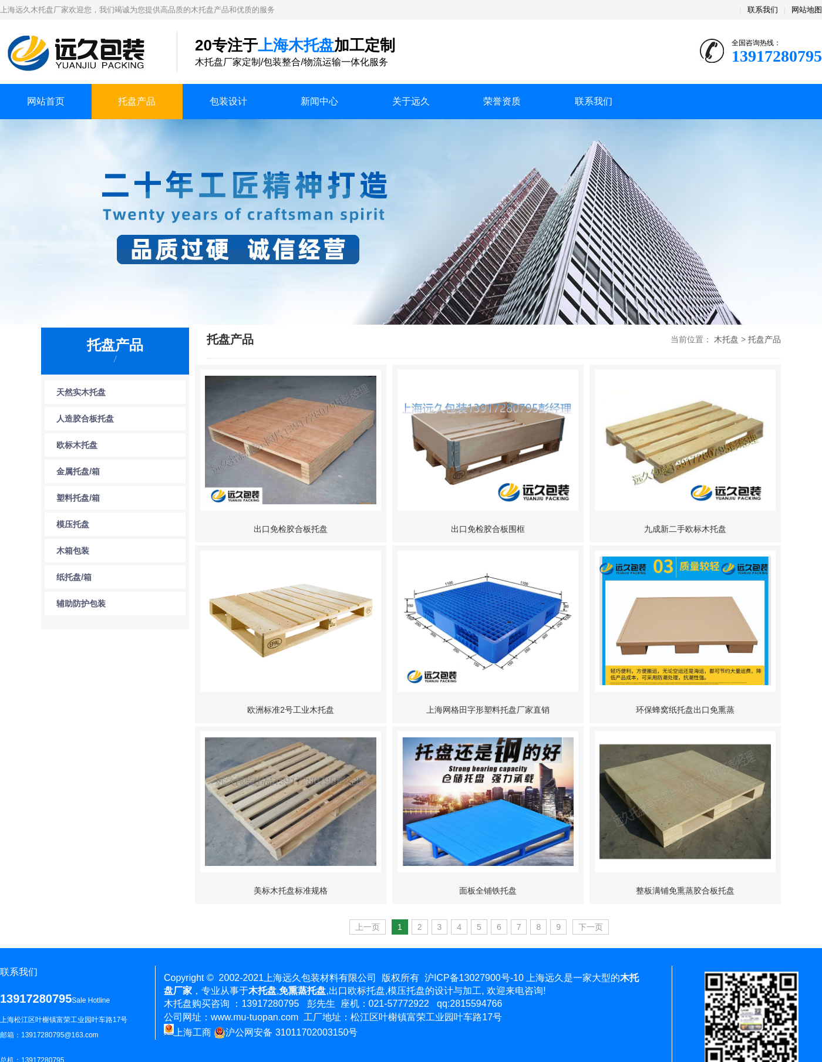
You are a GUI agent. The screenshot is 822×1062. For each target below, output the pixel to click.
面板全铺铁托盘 (488, 890)
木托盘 (726, 339)
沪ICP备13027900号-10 (474, 978)
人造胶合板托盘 (85, 418)
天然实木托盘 (81, 392)
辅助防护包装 (81, 603)
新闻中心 (319, 101)
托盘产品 (137, 101)
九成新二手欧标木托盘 (685, 529)
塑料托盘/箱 (78, 498)
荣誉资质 (502, 101)
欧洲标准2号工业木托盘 (290, 709)
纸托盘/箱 (74, 577)
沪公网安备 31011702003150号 (286, 1033)
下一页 (590, 927)
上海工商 (187, 1032)
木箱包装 (72, 550)
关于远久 (411, 101)
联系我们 (762, 9)
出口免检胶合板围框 (488, 529)
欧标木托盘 (76, 445)
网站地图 (806, 9)
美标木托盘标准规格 (291, 890)
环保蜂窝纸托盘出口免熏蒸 (685, 709)
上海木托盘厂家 (79, 53)
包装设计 (228, 101)
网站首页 (46, 101)
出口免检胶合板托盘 (291, 529)
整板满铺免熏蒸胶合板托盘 (685, 890)
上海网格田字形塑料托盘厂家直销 (488, 709)
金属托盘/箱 (78, 471)
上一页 (367, 927)
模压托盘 (72, 524)
